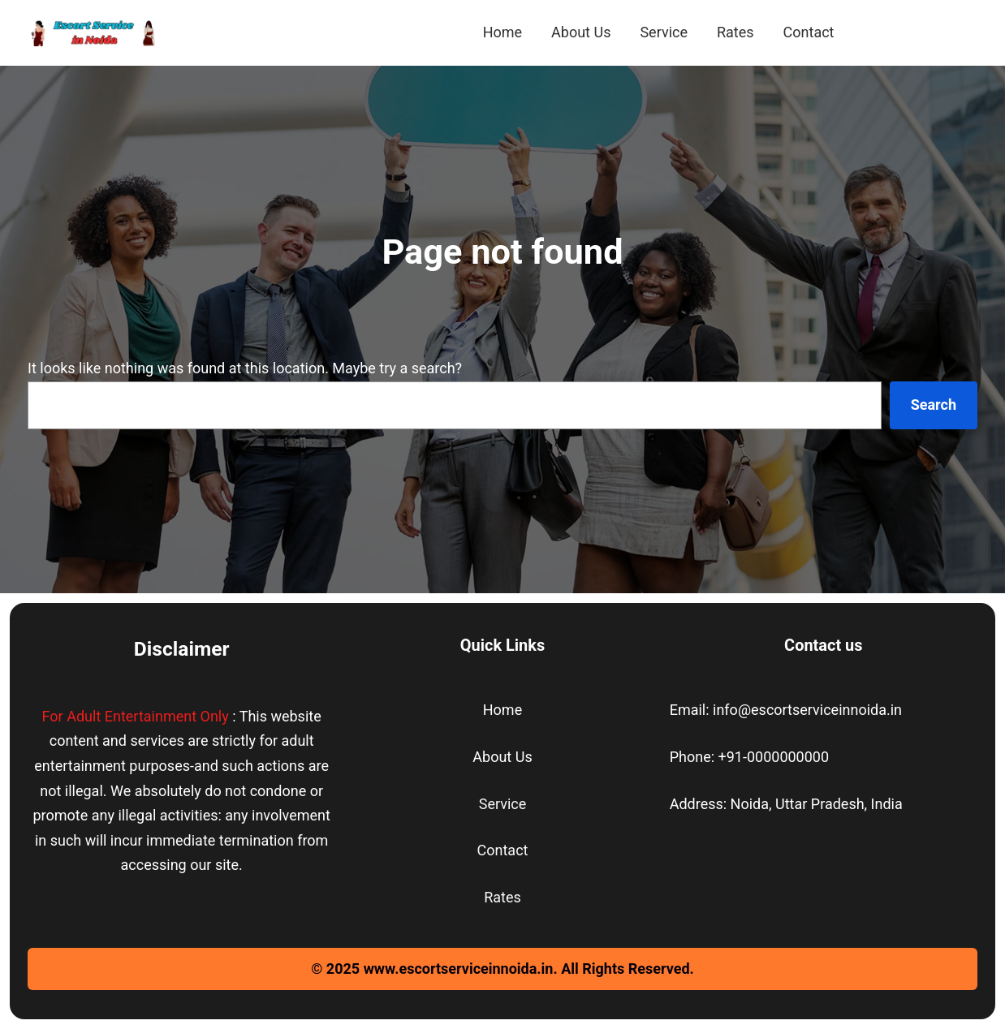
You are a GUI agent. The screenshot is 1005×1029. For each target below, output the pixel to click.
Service (503, 803)
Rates (502, 897)
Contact (502, 850)
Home (502, 709)
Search (933, 404)
